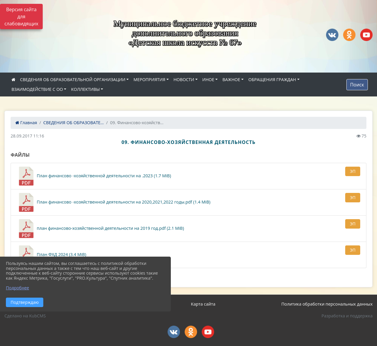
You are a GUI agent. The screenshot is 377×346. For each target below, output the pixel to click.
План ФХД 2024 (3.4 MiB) (51, 254)
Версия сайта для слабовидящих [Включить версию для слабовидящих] (21, 16)
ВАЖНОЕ (231, 79)
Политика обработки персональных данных (327, 304)
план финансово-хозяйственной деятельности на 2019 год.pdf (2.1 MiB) (100, 228)
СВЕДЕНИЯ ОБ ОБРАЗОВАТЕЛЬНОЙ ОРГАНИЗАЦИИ (72, 79)
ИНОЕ (208, 79)
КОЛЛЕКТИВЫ (85, 89)
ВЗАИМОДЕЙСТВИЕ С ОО (37, 89)
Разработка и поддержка (347, 316)
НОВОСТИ (183, 79)
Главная (26, 122)
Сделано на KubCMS (25, 316)
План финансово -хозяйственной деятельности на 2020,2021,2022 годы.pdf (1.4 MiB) (113, 202)
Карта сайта (203, 304)
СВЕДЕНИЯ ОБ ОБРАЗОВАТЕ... (73, 122)
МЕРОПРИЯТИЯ (149, 79)
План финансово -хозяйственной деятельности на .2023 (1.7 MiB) (94, 176)
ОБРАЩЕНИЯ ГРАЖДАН (272, 79)
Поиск (357, 84)
